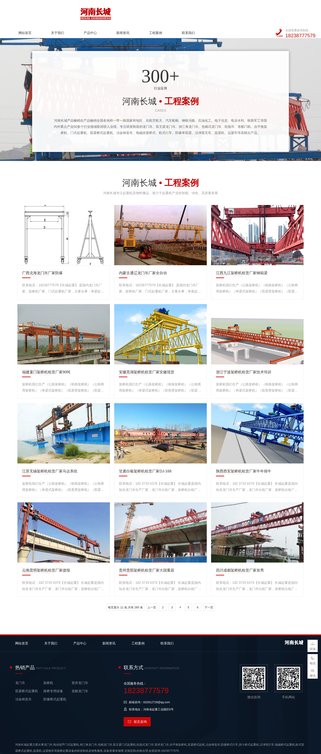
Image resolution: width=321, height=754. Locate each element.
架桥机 (48, 668)
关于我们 (111, 12)
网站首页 (79, 12)
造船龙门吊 (80, 677)
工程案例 (209, 12)
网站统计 (5, 751)
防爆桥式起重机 (54, 685)
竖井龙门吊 (80, 668)
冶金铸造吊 (23, 685)
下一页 (209, 593)
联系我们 (241, 12)
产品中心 (144, 12)
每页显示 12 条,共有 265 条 (125, 593)
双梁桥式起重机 (26, 677)
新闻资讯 (176, 12)
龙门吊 (20, 668)
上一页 (151, 593)
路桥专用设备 (53, 677)
